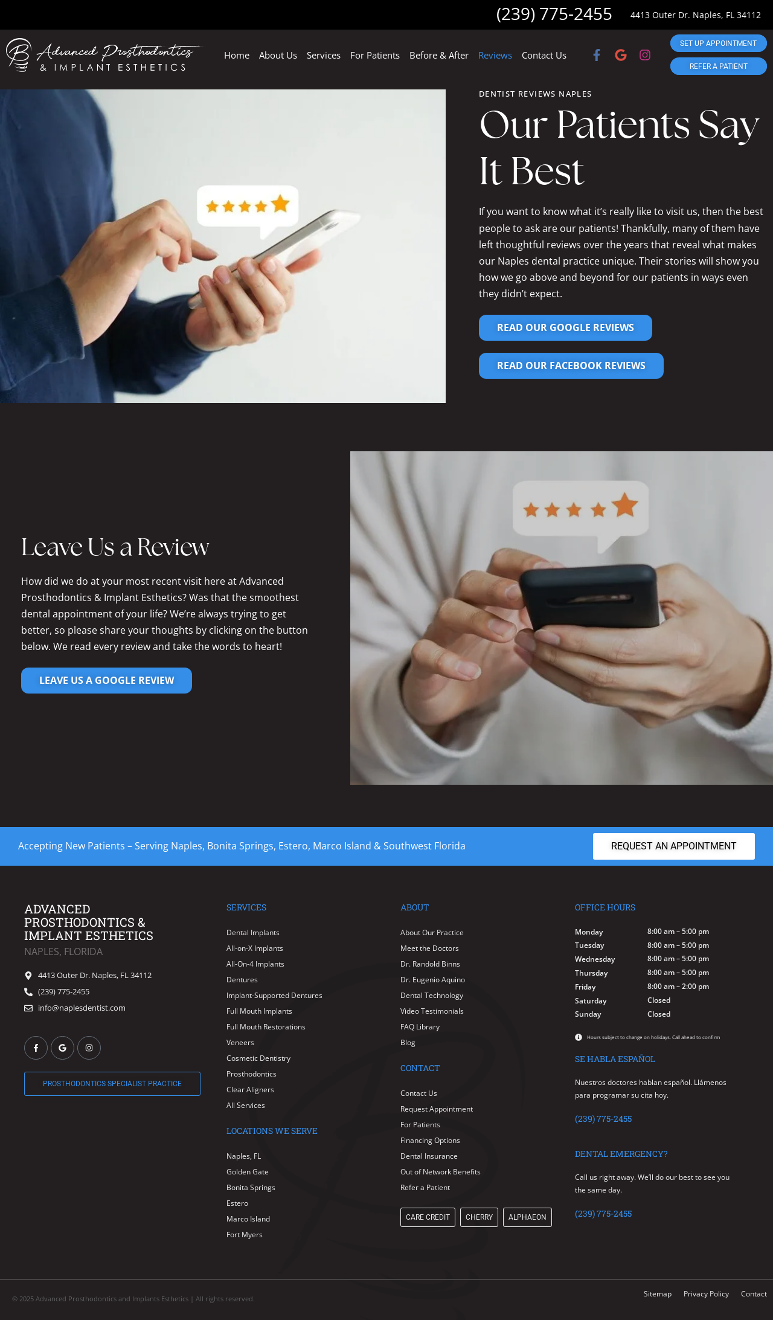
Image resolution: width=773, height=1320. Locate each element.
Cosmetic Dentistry (258, 1058)
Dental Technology (431, 995)
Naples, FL (243, 1156)
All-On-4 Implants (255, 964)
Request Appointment (436, 1109)
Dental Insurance (429, 1156)
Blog (407, 1042)
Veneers (240, 1042)
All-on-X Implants (254, 948)
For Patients (375, 55)
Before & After (439, 55)
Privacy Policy (706, 1294)
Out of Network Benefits (440, 1172)
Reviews (495, 55)
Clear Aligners (250, 1089)
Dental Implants (253, 932)
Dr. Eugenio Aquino (432, 979)
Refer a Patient (425, 1187)
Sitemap (658, 1294)
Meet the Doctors (429, 948)
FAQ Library (420, 1027)
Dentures (242, 979)
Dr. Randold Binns (430, 964)
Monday (589, 932)
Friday (585, 987)
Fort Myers (244, 1234)
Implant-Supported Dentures (274, 995)
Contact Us (544, 55)
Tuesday (589, 945)
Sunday (588, 1014)
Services (324, 55)
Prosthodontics (251, 1074)
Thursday (591, 973)
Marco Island (248, 1219)
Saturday (590, 1001)
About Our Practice (432, 932)
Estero (237, 1203)
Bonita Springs (250, 1187)
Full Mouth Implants (259, 1011)
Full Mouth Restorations (266, 1027)
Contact (754, 1294)
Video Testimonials (432, 1011)
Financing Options (430, 1140)
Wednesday (595, 959)
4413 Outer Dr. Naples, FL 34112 (695, 15)
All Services (245, 1105)
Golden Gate (247, 1172)
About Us (278, 55)
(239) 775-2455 (554, 13)
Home (236, 55)
